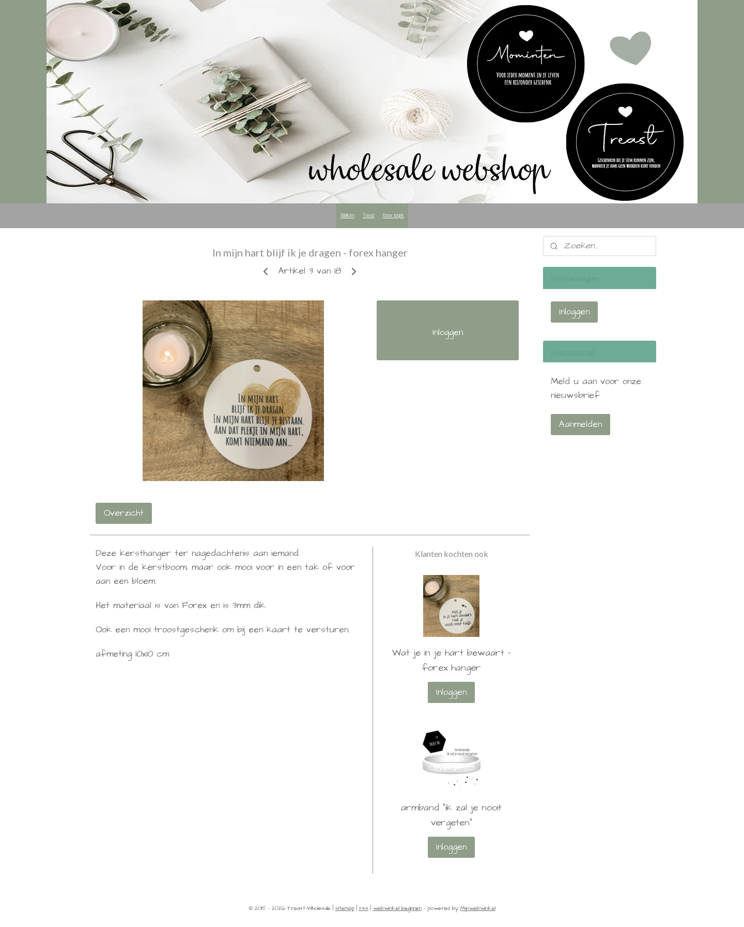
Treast (369, 215)
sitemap (344, 908)
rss (363, 908)
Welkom (347, 215)
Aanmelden (580, 424)
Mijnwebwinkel (477, 908)
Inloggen (447, 332)
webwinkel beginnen (397, 908)
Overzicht (124, 513)
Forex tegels (393, 215)
